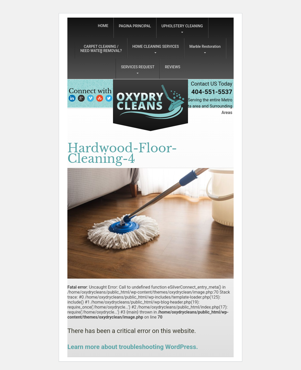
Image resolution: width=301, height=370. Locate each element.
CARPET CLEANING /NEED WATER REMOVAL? (101, 48)
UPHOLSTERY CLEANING (182, 26)
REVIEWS (172, 67)
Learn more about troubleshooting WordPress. (132, 347)
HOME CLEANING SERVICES (155, 46)
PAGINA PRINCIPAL (135, 26)
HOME (103, 26)
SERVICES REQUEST (138, 67)
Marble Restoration (205, 46)
